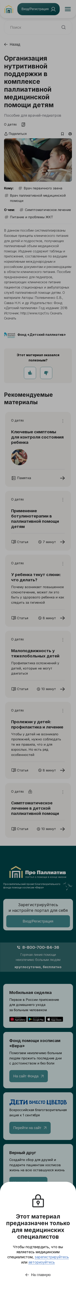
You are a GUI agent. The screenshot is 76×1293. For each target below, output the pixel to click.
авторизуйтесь (41, 1262)
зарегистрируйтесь (52, 1257)
